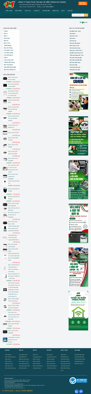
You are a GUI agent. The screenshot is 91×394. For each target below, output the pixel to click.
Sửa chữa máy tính (65, 363)
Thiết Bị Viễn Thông (9, 62)
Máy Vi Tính (7, 43)
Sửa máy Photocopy (10, 368)
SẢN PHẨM (18, 10)
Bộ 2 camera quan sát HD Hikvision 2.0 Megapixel (13, 215)
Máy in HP (35, 354)
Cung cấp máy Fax (52, 357)
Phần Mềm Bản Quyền (10, 67)
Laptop (6, 31)
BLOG (63, 10)
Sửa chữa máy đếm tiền (76, 60)
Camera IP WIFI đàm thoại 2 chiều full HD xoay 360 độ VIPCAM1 (13, 228)
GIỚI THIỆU (9, 10)
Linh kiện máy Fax (51, 368)
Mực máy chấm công (24, 365)
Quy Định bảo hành (80, 354)
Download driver (65, 359)
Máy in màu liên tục (38, 365)
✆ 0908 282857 (17, 391)
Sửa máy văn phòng (75, 43)
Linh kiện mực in (23, 368)
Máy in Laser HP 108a (13, 132)
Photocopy (7, 38)
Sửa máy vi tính (74, 36)
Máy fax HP (50, 354)
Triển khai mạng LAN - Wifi (76, 55)
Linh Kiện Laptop (8, 52)
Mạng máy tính (9, 363)
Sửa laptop (72, 33)
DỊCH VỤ (28, 10)
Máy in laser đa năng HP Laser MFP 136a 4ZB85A (13, 118)
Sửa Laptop (8, 354)
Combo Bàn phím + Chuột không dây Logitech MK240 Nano (13, 237)
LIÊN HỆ (70, 10)
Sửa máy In (8, 359)
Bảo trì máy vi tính (74, 45)
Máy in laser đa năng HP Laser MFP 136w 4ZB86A (13, 109)
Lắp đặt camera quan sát (76, 52)
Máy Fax (6, 40)
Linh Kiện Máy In (8, 55)
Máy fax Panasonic (52, 365)
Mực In (6, 33)
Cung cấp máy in (37, 357)
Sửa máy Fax (8, 361)
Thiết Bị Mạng (7, 45)
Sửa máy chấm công (75, 62)
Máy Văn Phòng (8, 48)
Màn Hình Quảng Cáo (9, 69)
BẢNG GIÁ (56, 10)
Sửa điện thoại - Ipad (75, 31)
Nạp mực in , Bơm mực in (76, 50)
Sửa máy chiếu (73, 65)
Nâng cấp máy (64, 357)
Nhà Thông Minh (8, 64)
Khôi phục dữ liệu (65, 361)
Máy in (5, 35)
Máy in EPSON (36, 361)
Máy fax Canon (51, 361)
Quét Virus (63, 354)
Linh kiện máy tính (65, 365)
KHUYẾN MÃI (46, 10)
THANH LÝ (37, 10)
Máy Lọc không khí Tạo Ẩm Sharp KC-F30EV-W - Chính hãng (14, 276)
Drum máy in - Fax (24, 361)
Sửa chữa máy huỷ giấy (76, 57)
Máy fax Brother (51, 363)
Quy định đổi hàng (79, 357)
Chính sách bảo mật (80, 359)
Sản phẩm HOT (23, 357)
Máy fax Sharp (50, 359)
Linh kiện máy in (37, 368)
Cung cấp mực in (23, 354)
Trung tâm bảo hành (75, 67)
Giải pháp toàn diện (75, 69)
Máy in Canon (36, 359)
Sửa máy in (72, 38)
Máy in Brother (37, 363)
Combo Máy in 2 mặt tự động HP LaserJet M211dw (14, 340)
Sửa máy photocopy (75, 48)
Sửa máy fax (73, 40)
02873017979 (31, 6)
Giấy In (6, 57)
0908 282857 (50, 6)
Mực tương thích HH (24, 363)
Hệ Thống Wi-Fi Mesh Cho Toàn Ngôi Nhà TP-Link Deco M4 (13, 93)
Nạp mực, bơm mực (24, 359)
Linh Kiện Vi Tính (8, 50)
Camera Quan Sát (8, 60)
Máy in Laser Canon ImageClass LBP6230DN (13, 176)
